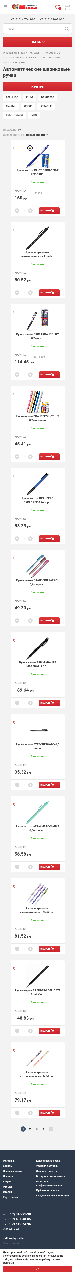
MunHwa (11, 106)
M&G (34, 114)
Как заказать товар (48, 1160)
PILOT (29, 97)
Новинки (8, 1176)
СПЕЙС (28, 106)
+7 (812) (17, 1214)
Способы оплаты (46, 1171)
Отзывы (8, 1186)
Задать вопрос (11, 1243)
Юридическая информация (52, 1195)
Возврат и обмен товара (50, 1176)
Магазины (9, 1160)
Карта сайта (10, 1197)
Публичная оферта (47, 1190)
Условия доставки (47, 1165)
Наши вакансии (12, 1171)
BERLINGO (12, 97)
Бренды (8, 1165)
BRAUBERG (47, 97)
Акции (7, 1181)
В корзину (46, 210)
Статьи (7, 1191)
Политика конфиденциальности (49, 1183)
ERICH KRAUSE (14, 114)
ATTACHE (46, 106)
